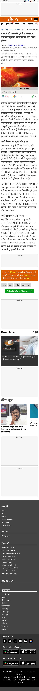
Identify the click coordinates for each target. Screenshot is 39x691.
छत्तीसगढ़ (4, 618)
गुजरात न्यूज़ (5, 609)
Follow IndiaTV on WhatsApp (19, 291)
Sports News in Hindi (8, 551)
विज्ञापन (4, 511)
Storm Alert (26, 285)
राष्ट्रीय (17, 29)
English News (6, 520)
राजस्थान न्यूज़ (5, 606)
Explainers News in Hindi (10, 563)
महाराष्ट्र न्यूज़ (5, 604)
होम (2, 24)
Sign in (35, 1)
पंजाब (3, 612)
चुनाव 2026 (9, 24)
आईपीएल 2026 (32, 24)
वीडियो (17, 24)
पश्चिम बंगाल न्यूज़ (6, 595)
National (27, 275)
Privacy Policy (30, 672)
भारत (23, 24)
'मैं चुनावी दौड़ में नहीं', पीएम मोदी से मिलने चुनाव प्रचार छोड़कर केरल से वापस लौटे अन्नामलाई (13, 408)
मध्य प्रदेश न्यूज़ (5, 601)
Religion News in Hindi (9, 560)
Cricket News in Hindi (8, 554)
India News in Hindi (8, 542)
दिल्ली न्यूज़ (4, 592)
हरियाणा (4, 615)
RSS (28, 674)
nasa (4, 285)
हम (2, 508)
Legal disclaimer (18, 672)
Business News (7, 557)
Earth (10, 285)
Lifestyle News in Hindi (9, 569)
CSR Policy (7, 674)
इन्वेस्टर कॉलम (5, 517)
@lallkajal (22, 45)
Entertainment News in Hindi (11, 548)
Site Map (7, 672)
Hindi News (4, 29)
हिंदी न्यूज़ (13, 272)
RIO (34, 674)
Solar (17, 285)
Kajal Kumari (13, 45)
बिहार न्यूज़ (4, 598)
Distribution (19, 677)
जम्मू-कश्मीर (5, 621)
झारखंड (4, 624)
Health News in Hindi (8, 566)
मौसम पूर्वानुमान (6, 531)
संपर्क (3, 505)
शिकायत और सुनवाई (7, 514)
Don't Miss (8, 332)
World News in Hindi (8, 545)
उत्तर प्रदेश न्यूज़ (6, 589)
